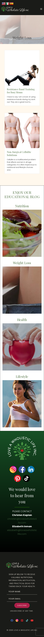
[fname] (22, 592)
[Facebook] (11, 620)
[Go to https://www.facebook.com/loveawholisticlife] (22, 469)
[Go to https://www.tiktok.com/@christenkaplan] (26, 478)
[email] (22, 599)
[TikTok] (27, 620)
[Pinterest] (22, 620)
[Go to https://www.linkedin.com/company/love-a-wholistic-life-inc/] (30, 469)
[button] (22, 605)
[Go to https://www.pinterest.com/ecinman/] (17, 478)
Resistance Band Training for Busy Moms (21, 91)
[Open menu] (42, 9)
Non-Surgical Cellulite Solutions (19, 153)
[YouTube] (32, 620)
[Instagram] (16, 620)
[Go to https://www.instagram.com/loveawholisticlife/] (13, 469)
